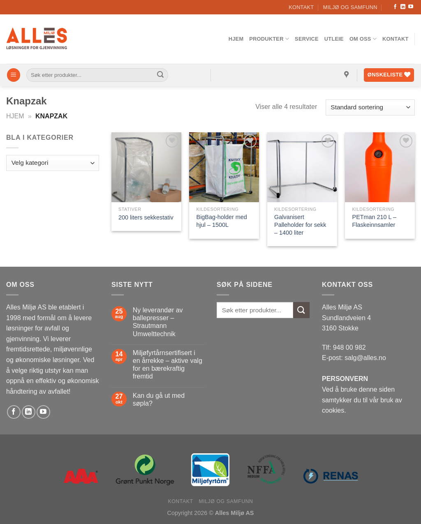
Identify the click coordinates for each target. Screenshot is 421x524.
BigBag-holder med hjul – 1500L (222, 221)
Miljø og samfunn (350, 7)
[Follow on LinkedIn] (402, 7)
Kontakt (301, 7)
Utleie (334, 39)
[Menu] (13, 75)
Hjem (236, 39)
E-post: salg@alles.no (354, 357)
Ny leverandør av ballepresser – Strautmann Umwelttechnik (158, 322)
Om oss (363, 39)
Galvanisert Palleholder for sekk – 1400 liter (300, 224)
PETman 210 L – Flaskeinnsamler (374, 221)
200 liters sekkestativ (145, 217)
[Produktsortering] (370, 107)
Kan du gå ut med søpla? (159, 399)
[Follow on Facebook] (395, 7)
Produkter (269, 39)
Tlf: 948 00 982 (344, 347)
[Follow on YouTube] (410, 7)
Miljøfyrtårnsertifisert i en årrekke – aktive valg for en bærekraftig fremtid (167, 364)
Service (307, 39)
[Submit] (160, 75)
